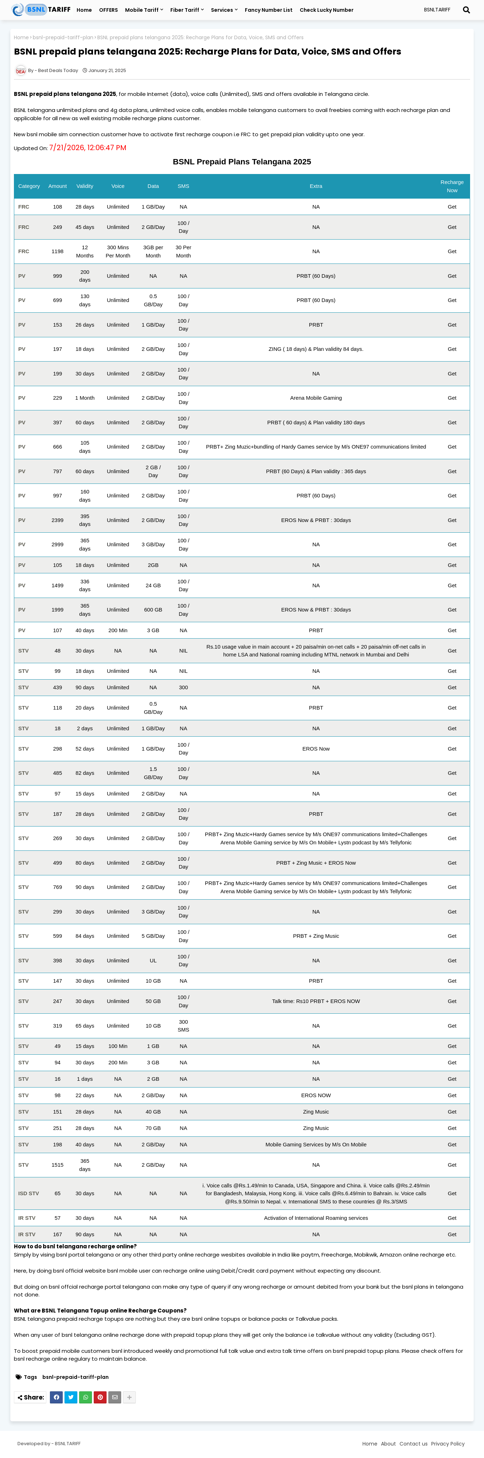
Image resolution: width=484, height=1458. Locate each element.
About (388, 1443)
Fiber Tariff (184, 10)
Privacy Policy (448, 1443)
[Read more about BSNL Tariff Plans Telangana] (466, 10)
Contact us (414, 1443)
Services (222, 10)
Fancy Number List (269, 10)
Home (84, 10)
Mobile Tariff (142, 10)
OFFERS (108, 10)
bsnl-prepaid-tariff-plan (63, 37)
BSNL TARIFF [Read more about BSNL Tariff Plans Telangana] (68, 1443)
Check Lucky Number (327, 10)
